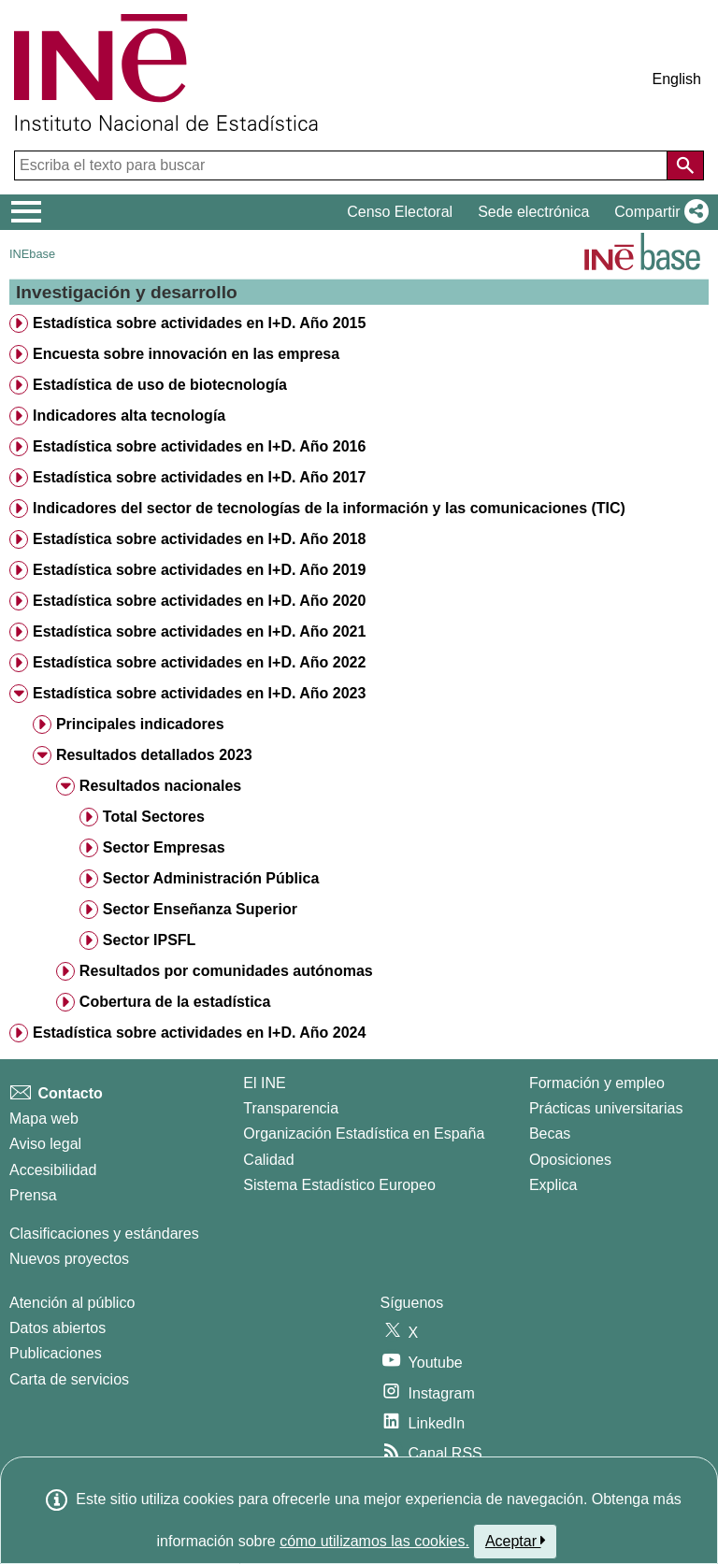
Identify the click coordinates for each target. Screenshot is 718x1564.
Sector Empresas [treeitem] (164, 847)
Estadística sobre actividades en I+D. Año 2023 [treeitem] (199, 693)
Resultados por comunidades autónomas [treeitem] (226, 971)
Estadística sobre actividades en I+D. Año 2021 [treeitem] (199, 631)
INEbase (32, 254)
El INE (264, 1083)
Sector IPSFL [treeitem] (149, 940)
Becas (549, 1133)
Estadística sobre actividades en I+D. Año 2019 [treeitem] (199, 570)
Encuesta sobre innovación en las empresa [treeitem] (186, 354)
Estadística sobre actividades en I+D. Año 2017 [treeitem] (199, 477)
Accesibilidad (52, 1170)
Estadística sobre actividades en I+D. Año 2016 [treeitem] (199, 446)
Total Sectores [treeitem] (154, 817)
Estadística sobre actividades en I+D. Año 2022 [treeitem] (199, 662)
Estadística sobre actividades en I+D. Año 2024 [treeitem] (199, 1032)
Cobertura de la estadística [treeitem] (175, 1002)
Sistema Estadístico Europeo (339, 1185)
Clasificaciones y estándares (104, 1233)
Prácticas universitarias (606, 1108)
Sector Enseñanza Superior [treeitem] (200, 909)
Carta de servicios (69, 1379)
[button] (658, 212)
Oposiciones (570, 1160)
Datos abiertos (57, 1328)
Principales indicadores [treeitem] (140, 724)
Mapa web (44, 1118)
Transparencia (290, 1108)
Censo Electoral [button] (399, 212)
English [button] (677, 79)
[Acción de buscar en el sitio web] (685, 165)
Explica (553, 1185)
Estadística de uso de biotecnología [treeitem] (160, 385)
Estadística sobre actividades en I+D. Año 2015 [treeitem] (199, 323)
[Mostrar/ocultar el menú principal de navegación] (26, 212)
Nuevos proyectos (69, 1259)
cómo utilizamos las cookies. (374, 1541)
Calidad (268, 1160)
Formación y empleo (597, 1083)
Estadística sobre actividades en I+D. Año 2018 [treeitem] (199, 539)
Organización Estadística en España (363, 1133)
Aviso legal (45, 1144)
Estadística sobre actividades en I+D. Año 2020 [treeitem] (199, 601)
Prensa (33, 1195)
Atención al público (72, 1303)
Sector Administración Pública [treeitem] (211, 878)
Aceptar (515, 1540)
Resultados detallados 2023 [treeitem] (154, 755)
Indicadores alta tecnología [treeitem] (129, 415)
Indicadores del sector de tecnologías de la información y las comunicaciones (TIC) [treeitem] (329, 508)
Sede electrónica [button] (533, 212)
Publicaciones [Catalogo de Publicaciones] (55, 1353)
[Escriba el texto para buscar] (342, 165)
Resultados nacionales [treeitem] (160, 786)
